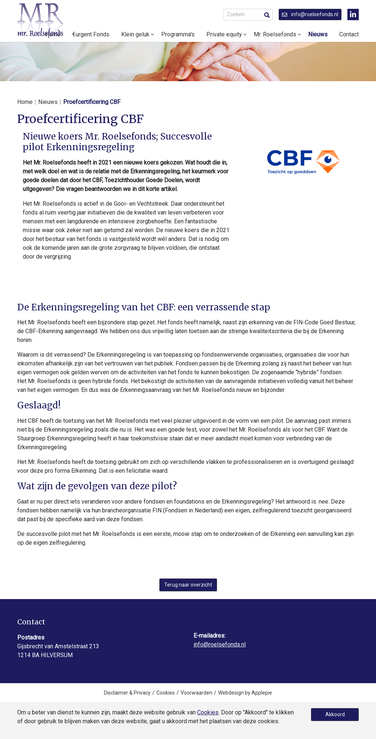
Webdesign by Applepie (245, 693)
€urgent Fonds (90, 34)
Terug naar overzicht (188, 585)
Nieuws (318, 34)
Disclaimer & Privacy (127, 693)
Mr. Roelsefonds (275, 34)
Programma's (178, 34)
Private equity (224, 34)
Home (25, 101)
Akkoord (335, 714)
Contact (349, 34)
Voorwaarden (196, 693)
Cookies (165, 693)
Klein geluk (135, 34)
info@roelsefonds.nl (310, 14)
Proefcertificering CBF (91, 101)
